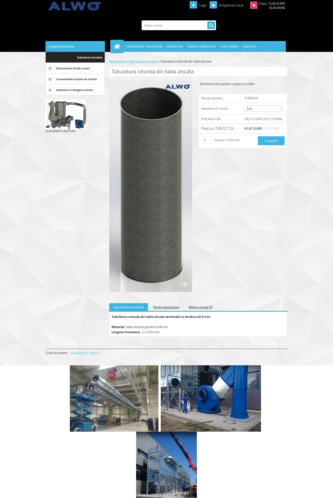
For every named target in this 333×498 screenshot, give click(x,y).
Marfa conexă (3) (201, 307)
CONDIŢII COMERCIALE (201, 46)
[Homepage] (119, 46)
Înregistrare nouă (230, 5)
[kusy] (206, 140)
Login (202, 5)
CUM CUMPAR (229, 46)
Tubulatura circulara (143, 61)
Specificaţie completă (128, 307)
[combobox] (263, 108)
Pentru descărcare (166, 307)
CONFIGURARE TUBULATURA (144, 46)
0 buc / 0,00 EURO (272, 3)
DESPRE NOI (175, 46)
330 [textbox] (249, 108)
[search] (211, 25)
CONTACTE (249, 46)
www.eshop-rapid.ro (85, 352)
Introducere (117, 61)
